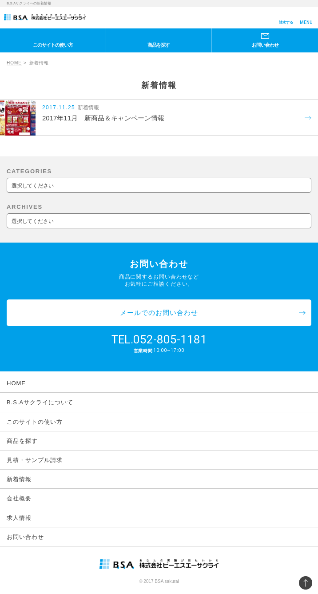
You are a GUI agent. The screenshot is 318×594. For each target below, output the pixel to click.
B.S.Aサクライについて (40, 402)
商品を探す (158, 45)
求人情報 (19, 517)
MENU (306, 22)
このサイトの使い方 (53, 45)
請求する (286, 22)
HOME (14, 62)
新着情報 (19, 479)
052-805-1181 (170, 339)
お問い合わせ (265, 45)
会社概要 (19, 498)
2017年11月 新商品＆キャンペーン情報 (103, 118)
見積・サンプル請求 (35, 460)
